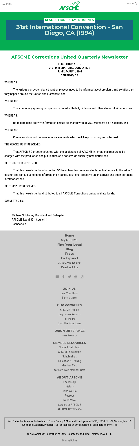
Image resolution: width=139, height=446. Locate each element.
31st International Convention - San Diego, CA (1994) (69, 29)
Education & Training (69, 361)
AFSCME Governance (69, 409)
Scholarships (69, 356)
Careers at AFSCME (69, 404)
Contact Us (69, 267)
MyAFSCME (69, 240)
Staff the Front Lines (69, 323)
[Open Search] (131, 3)
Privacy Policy (69, 440)
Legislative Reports (69, 314)
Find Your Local (69, 244)
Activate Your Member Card (69, 370)
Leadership (69, 382)
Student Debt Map (69, 347)
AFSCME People (69, 310)
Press (69, 253)
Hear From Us (70, 335)
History (69, 386)
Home (69, 235)
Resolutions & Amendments (69, 20)
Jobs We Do (70, 391)
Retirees (69, 395)
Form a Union (69, 297)
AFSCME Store (69, 263)
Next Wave (69, 400)
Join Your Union (69, 293)
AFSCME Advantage (69, 352)
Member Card (69, 365)
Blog (69, 249)
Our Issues (70, 319)
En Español (69, 258)
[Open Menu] (7, 4)
